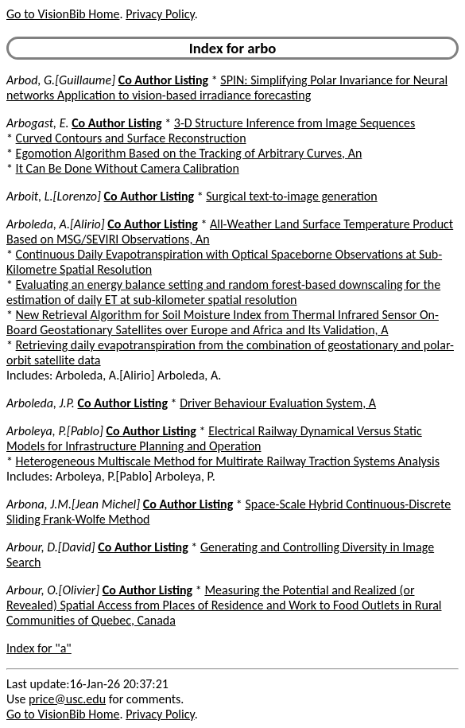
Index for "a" (39, 648)
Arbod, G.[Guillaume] (60, 80)
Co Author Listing (163, 80)
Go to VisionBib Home (62, 13)
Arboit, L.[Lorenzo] (53, 196)
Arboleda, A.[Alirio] (55, 224)
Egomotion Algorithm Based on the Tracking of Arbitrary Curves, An (189, 153)
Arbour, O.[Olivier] (52, 590)
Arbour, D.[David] (50, 547)
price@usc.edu (67, 699)
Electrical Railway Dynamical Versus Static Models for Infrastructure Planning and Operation (214, 438)
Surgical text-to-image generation (291, 196)
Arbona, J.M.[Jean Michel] (73, 504)
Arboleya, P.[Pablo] (54, 430)
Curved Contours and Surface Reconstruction (131, 138)
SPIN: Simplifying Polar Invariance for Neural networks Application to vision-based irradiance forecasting (227, 87)
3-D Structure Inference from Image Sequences (294, 122)
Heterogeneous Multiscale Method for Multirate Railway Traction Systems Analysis (228, 461)
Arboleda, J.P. (40, 403)
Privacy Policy (160, 13)
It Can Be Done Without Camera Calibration (127, 168)
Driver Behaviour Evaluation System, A (278, 403)
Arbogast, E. (37, 122)
